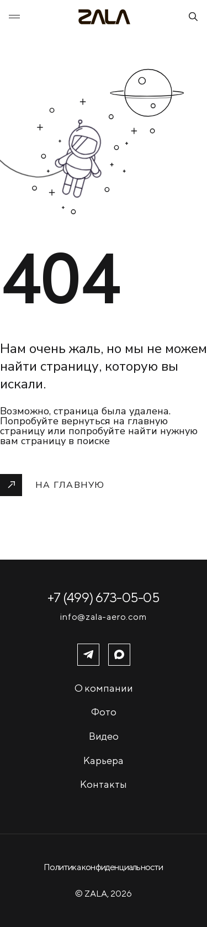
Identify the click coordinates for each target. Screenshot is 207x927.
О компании (104, 688)
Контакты (103, 784)
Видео (104, 736)
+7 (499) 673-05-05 (103, 597)
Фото (103, 712)
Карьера (103, 760)
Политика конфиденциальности (103, 867)
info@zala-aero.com (103, 617)
